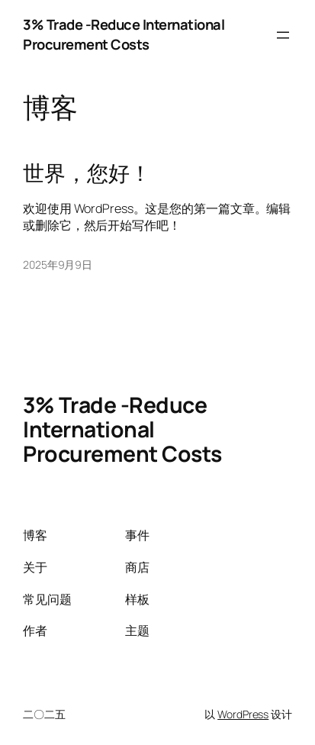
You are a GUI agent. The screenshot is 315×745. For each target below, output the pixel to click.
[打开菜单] (283, 35)
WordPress (242, 714)
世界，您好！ (86, 173)
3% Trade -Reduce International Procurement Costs (123, 34)
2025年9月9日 (57, 264)
